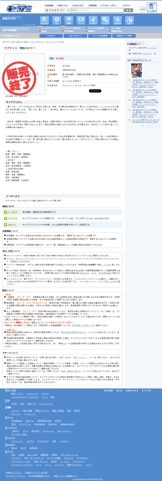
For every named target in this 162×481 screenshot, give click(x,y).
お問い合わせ (132, 391)
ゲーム (10, 417)
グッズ (129, 20)
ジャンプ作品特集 (99, 36)
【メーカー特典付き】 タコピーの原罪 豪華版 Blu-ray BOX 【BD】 (145, 121)
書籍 (69, 20)
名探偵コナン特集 (124, 36)
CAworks (51, 36)
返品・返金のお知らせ (71, 371)
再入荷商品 (69, 31)
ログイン (127, 5)
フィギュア (93, 20)
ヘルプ (143, 9)
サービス (79, 5)
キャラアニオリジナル (50, 28)
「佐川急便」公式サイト (81, 325)
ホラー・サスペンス (47, 42)
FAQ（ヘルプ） (80, 357)
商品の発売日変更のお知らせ (73, 332)
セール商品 (115, 28)
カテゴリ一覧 (30, 25)
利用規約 (92, 5)
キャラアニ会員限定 (96, 28)
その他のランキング (151, 125)
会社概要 (108, 391)
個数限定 (91, 31)
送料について (63, 5)
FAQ (119, 391)
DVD (62, 42)
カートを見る (152, 7)
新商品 (44, 31)
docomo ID (84, 273)
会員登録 (49, 5)
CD (57, 20)
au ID (94, 273)
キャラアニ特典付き (73, 28)
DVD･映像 (44, 20)
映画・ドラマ (30, 42)
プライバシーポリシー (110, 5)
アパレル (105, 20)
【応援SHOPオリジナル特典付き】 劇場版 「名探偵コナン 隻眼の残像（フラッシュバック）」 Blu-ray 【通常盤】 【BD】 (145, 113)
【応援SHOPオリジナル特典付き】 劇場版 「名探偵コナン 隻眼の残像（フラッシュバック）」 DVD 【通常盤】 (145, 103)
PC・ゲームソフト (81, 20)
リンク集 (146, 391)
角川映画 (66, 66)
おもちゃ (117, 20)
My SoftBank (104, 273)
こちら (105, 265)
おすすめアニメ (75, 36)
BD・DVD (16, 42)
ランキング (152, 48)
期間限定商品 (116, 31)
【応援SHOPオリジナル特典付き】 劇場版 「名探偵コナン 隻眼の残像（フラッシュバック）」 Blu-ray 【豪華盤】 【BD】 (145, 83)
